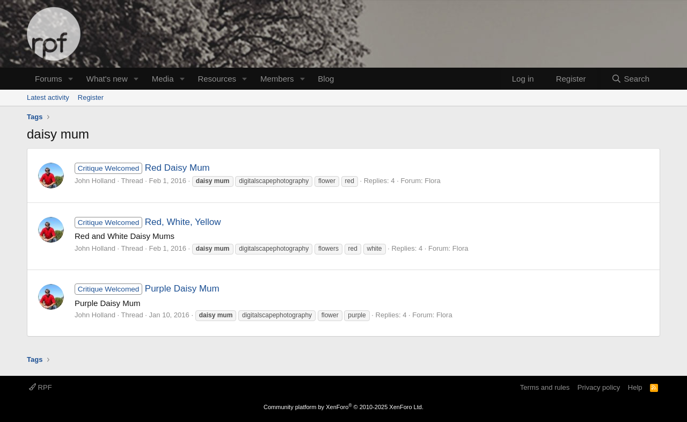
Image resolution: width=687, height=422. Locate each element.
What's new (107, 78)
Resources (217, 78)
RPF (40, 387)
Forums (48, 78)
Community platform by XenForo (343, 407)
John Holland (95, 181)
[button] (70, 79)
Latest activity (48, 97)
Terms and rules (544, 387)
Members (277, 78)
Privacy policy (599, 387)
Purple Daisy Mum (147, 288)
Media (163, 78)
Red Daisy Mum (142, 168)
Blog (326, 78)
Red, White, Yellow (148, 222)
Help (635, 387)
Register (91, 97)
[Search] (630, 79)
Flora (433, 181)
